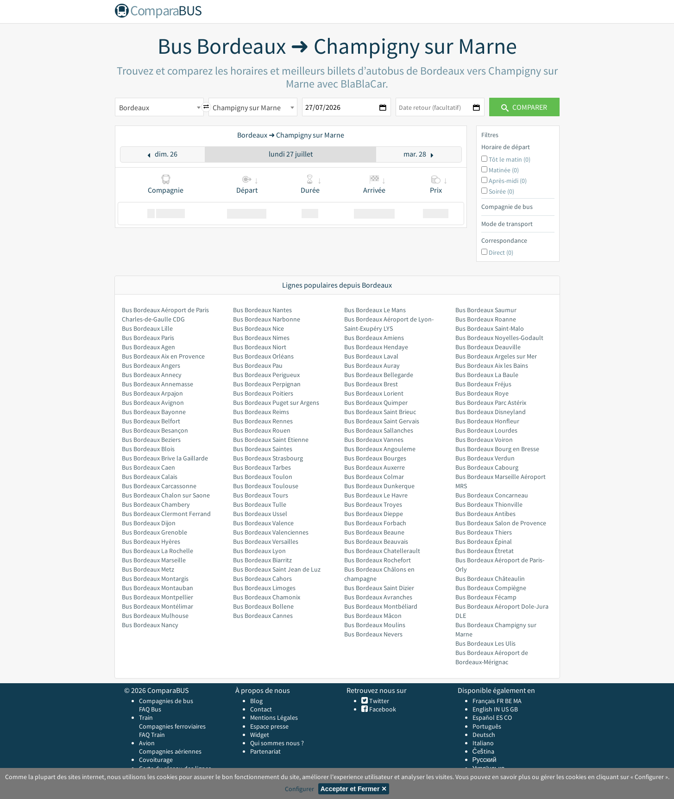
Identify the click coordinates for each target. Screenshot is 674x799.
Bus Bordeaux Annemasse (157, 384)
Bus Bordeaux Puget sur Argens (276, 402)
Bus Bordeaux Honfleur (487, 421)
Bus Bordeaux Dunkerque (379, 486)
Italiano (483, 743)
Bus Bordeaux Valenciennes (271, 532)
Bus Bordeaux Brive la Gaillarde (165, 458)
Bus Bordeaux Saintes (262, 449)
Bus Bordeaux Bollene (263, 606)
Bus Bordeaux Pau (258, 365)
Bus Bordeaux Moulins (374, 625)
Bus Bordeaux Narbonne (266, 319)
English (482, 709)
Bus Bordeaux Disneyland (490, 412)
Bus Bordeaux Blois (148, 449)
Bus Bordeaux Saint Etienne (271, 439)
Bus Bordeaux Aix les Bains (491, 365)
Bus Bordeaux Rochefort (377, 560)
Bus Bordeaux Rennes (263, 421)
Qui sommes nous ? (277, 743)
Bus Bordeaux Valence (263, 523)
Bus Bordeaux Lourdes (486, 430)
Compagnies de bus (166, 701)
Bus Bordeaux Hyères (151, 541)
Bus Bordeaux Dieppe (373, 514)
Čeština (483, 751)
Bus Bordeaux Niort (259, 347)
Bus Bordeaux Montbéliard (380, 606)
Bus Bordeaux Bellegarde (378, 375)
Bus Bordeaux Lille (147, 328)
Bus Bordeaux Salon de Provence (500, 523)
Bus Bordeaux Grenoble (154, 532)
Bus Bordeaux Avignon (153, 402)
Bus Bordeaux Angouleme (380, 449)
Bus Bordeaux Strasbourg (268, 458)
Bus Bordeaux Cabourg (486, 467)
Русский (484, 759)
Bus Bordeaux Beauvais (376, 541)
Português (486, 726)
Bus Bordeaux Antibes (485, 514)
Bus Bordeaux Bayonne (154, 412)
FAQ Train (152, 734)
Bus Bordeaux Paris (148, 337)
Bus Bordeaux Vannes (373, 439)
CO (508, 717)
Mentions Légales (274, 717)
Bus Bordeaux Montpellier (157, 597)
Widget (259, 734)
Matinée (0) (504, 170)
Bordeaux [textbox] (134, 107)
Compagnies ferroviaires (172, 726)
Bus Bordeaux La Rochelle (157, 551)
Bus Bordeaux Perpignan (267, 384)
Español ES (488, 717)
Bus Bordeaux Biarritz (262, 560)
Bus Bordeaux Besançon (155, 430)
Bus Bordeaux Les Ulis (485, 643)
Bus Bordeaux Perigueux (266, 375)
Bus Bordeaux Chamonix (266, 597)
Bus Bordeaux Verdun (485, 458)
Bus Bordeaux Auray (372, 365)
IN (497, 709)
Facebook (382, 709)
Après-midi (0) (508, 180)
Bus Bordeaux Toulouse (265, 486)
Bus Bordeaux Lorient (373, 393)
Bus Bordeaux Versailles (265, 541)
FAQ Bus (150, 709)
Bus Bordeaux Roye (482, 393)
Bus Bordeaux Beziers (151, 439)
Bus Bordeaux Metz (148, 569)
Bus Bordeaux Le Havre (376, 495)
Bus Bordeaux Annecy (152, 375)
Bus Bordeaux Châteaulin (490, 578)
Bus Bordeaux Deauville (488, 347)
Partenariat (265, 751)
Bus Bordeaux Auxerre (374, 467)
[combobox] (159, 107)
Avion (147, 743)
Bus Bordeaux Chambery (156, 504)
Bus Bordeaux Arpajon (152, 393)
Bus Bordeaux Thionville (489, 504)
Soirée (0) (501, 191)
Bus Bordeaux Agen (148, 347)
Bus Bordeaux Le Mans (375, 310)
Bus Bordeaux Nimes (261, 337)
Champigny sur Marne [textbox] (247, 107)
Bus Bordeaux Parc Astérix (490, 402)
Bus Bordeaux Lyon (259, 551)
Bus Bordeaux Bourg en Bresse (497, 449)
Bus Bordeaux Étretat (484, 551)
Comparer (524, 107)
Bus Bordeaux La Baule (486, 375)
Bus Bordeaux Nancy (150, 625)
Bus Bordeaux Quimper (376, 402)
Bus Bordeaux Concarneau (491, 495)
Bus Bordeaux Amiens (374, 337)
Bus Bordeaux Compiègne (490, 588)
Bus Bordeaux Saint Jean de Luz (277, 569)
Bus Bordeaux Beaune (374, 532)
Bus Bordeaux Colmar (374, 476)
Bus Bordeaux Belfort (151, 421)
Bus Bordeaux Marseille (154, 560)
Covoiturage (156, 759)
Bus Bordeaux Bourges (375, 458)
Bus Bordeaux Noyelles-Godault (499, 337)
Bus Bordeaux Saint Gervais (381, 421)
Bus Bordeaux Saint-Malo (489, 328)
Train (146, 717)
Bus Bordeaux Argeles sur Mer (496, 356)
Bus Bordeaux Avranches (378, 597)
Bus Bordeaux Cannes (263, 615)
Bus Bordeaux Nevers (373, 634)
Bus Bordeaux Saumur (486, 310)
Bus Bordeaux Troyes (373, 504)
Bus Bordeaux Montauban (157, 588)
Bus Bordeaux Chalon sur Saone (166, 495)
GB (514, 709)
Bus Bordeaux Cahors (262, 578)
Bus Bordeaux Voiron (484, 439)
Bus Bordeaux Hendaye (376, 347)
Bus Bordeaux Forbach (375, 523)
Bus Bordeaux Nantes (262, 310)
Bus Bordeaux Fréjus (483, 384)
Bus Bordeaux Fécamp (486, 597)
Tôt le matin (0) (509, 159)
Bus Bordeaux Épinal (483, 541)
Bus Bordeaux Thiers (483, 532)
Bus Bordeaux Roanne (485, 319)
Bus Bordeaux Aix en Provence (163, 356)
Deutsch (483, 734)
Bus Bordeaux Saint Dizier (379, 588)
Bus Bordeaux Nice (258, 328)
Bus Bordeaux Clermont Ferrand (166, 514)
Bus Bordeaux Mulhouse (155, 615)
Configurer (299, 789)
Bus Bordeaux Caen (148, 467)
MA (517, 701)
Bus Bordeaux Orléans (263, 356)
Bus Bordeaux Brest (371, 384)
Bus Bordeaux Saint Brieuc (380, 412)
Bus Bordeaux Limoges (264, 588)
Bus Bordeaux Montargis (155, 578)
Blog (256, 701)
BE (508, 701)
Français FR (488, 701)
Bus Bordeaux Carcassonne (159, 486)
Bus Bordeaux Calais (149, 476)
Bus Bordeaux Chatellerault (382, 551)
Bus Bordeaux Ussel (260, 514)
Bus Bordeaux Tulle (259, 504)
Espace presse (269, 726)
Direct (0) (501, 252)
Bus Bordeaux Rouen (261, 430)
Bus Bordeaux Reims (261, 412)
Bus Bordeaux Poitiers (263, 393)
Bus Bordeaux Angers (151, 365)
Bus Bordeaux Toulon (262, 476)
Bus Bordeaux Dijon (149, 523)
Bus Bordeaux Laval (371, 356)
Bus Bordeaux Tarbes (262, 467)
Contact (261, 709)
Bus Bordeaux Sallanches (378, 430)
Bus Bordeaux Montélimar (157, 606)
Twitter (378, 701)
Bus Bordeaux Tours (260, 495)
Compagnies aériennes (170, 751)
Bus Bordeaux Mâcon (373, 615)
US (505, 709)
